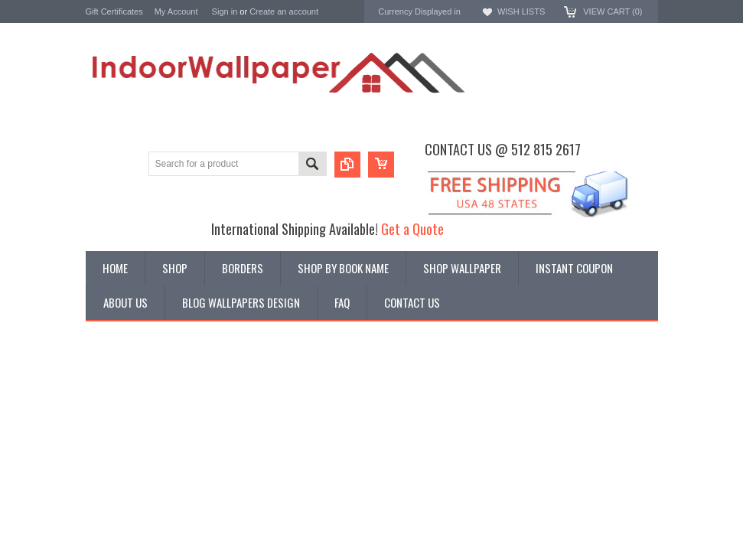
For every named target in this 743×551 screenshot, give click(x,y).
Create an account (283, 11)
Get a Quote (412, 228)
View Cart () (612, 11)
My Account (176, 11)
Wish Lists (521, 11)
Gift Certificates (114, 11)
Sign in (225, 11)
